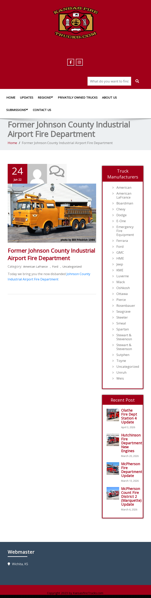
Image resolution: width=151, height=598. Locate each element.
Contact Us (42, 110)
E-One (121, 221)
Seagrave (123, 311)
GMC (120, 252)
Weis (120, 378)
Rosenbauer (125, 306)
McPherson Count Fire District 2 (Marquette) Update (131, 496)
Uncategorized (72, 266)
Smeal (121, 323)
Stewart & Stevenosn (124, 337)
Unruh (121, 372)
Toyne (121, 361)
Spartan (122, 329)
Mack (120, 282)
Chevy (120, 209)
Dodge (121, 215)
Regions (46, 97)
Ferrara (122, 241)
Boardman (124, 203)
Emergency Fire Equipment (125, 231)
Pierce (121, 300)
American (123, 187)
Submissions (18, 110)
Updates (26, 97)
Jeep (119, 264)
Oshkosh (123, 288)
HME (120, 258)
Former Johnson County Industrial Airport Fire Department (51, 254)
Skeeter (122, 317)
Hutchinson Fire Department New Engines (131, 443)
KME (119, 270)
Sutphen (122, 355)
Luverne (122, 276)
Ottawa (122, 294)
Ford (55, 266)
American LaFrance (35, 266)
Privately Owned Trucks (78, 97)
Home (10, 97)
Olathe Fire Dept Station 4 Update (129, 416)
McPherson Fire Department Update (131, 469)
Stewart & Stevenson (124, 347)
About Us (109, 97)
